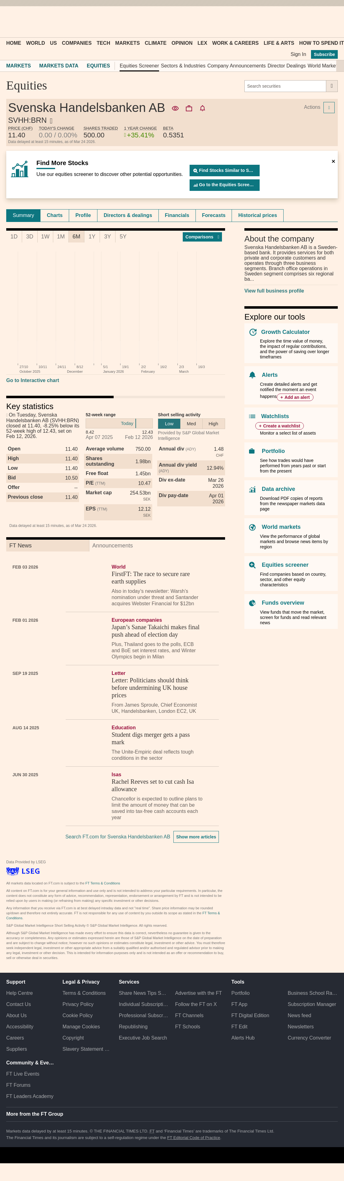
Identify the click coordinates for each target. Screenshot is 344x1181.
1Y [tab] (91, 236)
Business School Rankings (313, 993)
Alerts (270, 375)
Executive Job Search (143, 1037)
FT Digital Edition (250, 1015)
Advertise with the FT (198, 993)
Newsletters (301, 1026)
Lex (202, 43)
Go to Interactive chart (32, 380)
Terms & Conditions (84, 993)
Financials (177, 215)
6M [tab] (76, 236)
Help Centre (19, 993)
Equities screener (285, 565)
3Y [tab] (107, 236)
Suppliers (16, 1049)
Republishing (133, 1026)
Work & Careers (235, 43)
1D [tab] (13, 236)
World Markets (324, 65)
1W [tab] (45, 236)
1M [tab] (61, 236)
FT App (239, 1004)
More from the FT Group (34, 1114)
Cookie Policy (78, 1015)
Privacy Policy (78, 1004)
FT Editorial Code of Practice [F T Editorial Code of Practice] (193, 1137)
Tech (103, 43)
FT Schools (187, 1026)
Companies (77, 43)
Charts (55, 215)
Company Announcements (236, 65)
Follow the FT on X (196, 1004)
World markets (281, 527)
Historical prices (257, 215)
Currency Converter (309, 1037)
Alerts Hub (243, 1037)
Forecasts (214, 215)
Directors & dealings (128, 215)
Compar (202, 236)
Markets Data (58, 65)
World (35, 43)
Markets (127, 43)
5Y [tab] (123, 236)
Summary (23, 215)
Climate (156, 43)
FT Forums (18, 1085)
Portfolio (273, 451)
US (53, 43)
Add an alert (297, 397)
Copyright (73, 1037)
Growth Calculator (285, 332)
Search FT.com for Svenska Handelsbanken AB (117, 836)
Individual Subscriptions (144, 1004)
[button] (9, 22)
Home (13, 43)
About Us (16, 1015)
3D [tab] (29, 236)
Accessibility (19, 1026)
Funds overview (283, 603)
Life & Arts (279, 43)
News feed (299, 1015)
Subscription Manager (312, 1004)
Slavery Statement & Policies (88, 1049)
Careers (15, 1037)
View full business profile (274, 290)
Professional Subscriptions (144, 1015)
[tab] (23, 215)
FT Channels (189, 1015)
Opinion (182, 43)
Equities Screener (139, 65)
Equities (98, 65)
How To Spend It (321, 43)
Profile (83, 215)
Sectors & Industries (183, 65)
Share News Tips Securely (144, 993)
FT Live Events (22, 1074)
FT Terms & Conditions (102, 883)
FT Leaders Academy (30, 1096)
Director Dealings (287, 65)
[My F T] (330, 22)
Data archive (278, 489)
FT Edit (239, 1026)
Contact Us (18, 1004)
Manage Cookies (81, 1026)
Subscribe (324, 54)
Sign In (298, 54)
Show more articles (196, 836)
